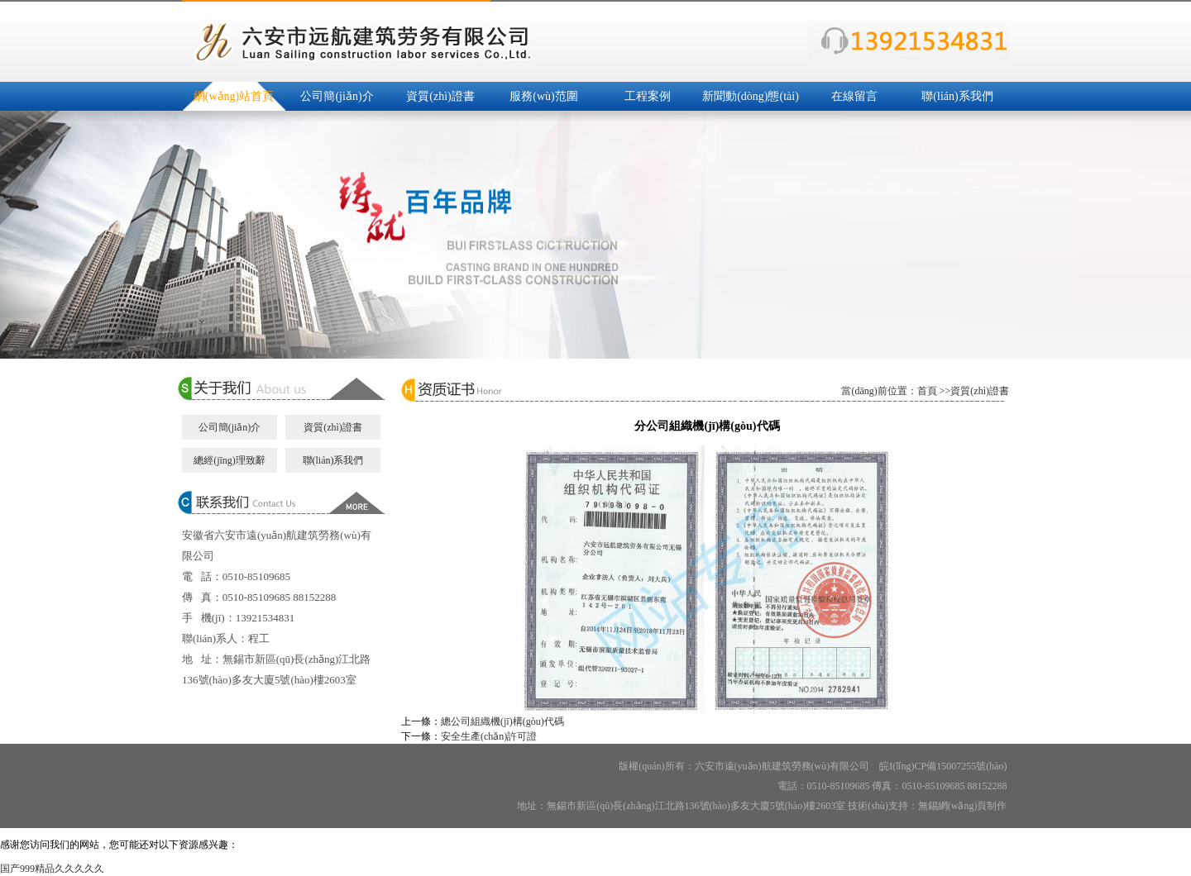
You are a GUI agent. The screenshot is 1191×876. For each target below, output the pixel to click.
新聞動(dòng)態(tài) (750, 96)
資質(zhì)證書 (440, 96)
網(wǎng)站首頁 (234, 96)
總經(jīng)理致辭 (229, 460)
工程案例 (647, 96)
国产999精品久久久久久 (52, 868)
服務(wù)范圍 (543, 96)
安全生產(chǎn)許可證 (489, 736)
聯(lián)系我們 (956, 96)
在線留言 (854, 96)
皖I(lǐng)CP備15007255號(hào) (943, 766)
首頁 (927, 391)
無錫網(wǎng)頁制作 (962, 806)
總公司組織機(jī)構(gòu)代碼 (502, 721)
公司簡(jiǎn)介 (336, 96)
